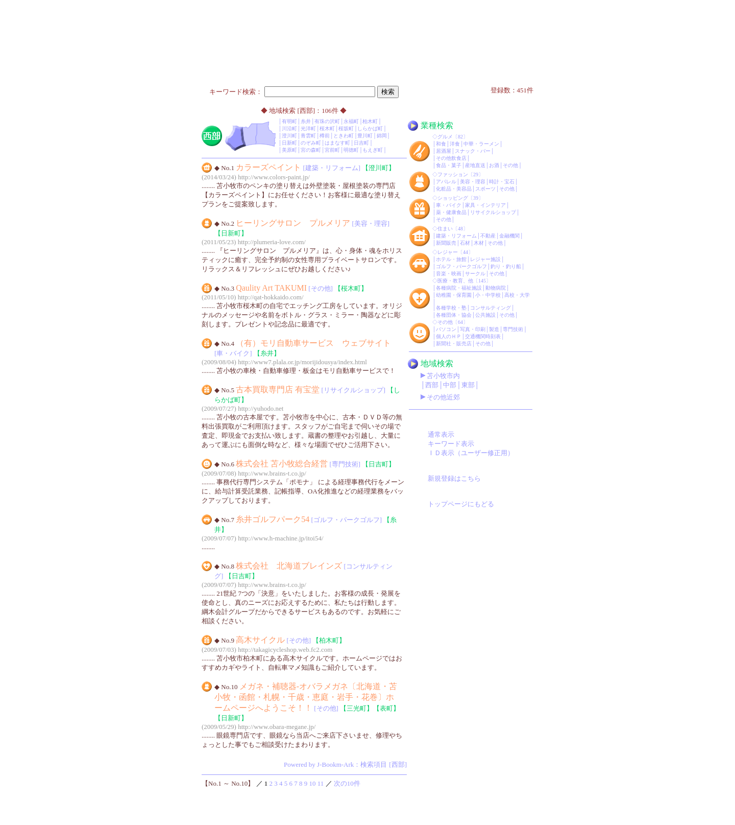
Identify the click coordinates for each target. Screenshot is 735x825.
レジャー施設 (485, 259)
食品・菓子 (448, 165)
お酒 (494, 165)
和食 (441, 144)
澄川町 (289, 135)
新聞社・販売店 (454, 343)
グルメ (445, 136)
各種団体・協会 (454, 315)
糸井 (306, 121)
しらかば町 (370, 128)
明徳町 (351, 150)
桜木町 (327, 128)
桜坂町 (346, 128)
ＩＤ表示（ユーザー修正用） (471, 453)
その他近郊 (443, 397)
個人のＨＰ (448, 336)
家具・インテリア (485, 205)
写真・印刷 (472, 329)
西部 (431, 385)
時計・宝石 (501, 181)
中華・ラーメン (481, 144)
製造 (494, 329)
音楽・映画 (448, 273)
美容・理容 (472, 181)
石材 (465, 243)
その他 (510, 165)
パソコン (446, 329)
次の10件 (347, 783)
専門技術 (513, 329)
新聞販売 (446, 243)
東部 (468, 385)
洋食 (455, 144)
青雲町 (308, 135)
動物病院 (495, 288)
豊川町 (365, 135)
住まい (445, 228)
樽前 (325, 135)
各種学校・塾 (451, 308)
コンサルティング (490, 308)
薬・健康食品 (451, 212)
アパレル (446, 181)
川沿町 (289, 128)
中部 (449, 385)
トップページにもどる (461, 504)
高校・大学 (517, 295)
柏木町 (370, 121)
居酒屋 (443, 151)
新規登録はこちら (454, 478)
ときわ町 (343, 135)
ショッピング (452, 198)
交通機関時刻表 (483, 336)
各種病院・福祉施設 (459, 288)
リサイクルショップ (493, 212)
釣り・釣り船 (506, 266)
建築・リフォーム (456, 236)
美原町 (289, 150)
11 (320, 783)
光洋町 (308, 128)
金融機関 (509, 236)
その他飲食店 (451, 158)
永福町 (351, 121)
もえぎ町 (372, 150)
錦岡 (382, 135)
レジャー (447, 252)
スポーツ (485, 189)
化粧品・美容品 (454, 189)
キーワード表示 (451, 443)
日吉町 (361, 143)
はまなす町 (337, 143)
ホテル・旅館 (451, 259)
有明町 (289, 121)
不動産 (488, 236)
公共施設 (485, 315)
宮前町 (332, 150)
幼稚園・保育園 (454, 295)
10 (312, 783)
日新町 (289, 143)
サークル (475, 273)
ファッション (452, 174)
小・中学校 (488, 295)
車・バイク (448, 205)
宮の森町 (311, 150)
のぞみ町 (311, 143)
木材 (479, 243)
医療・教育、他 (455, 281)
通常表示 (441, 434)
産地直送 (475, 165)
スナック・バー (473, 151)
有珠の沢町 (327, 121)
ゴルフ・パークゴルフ (461, 266)
